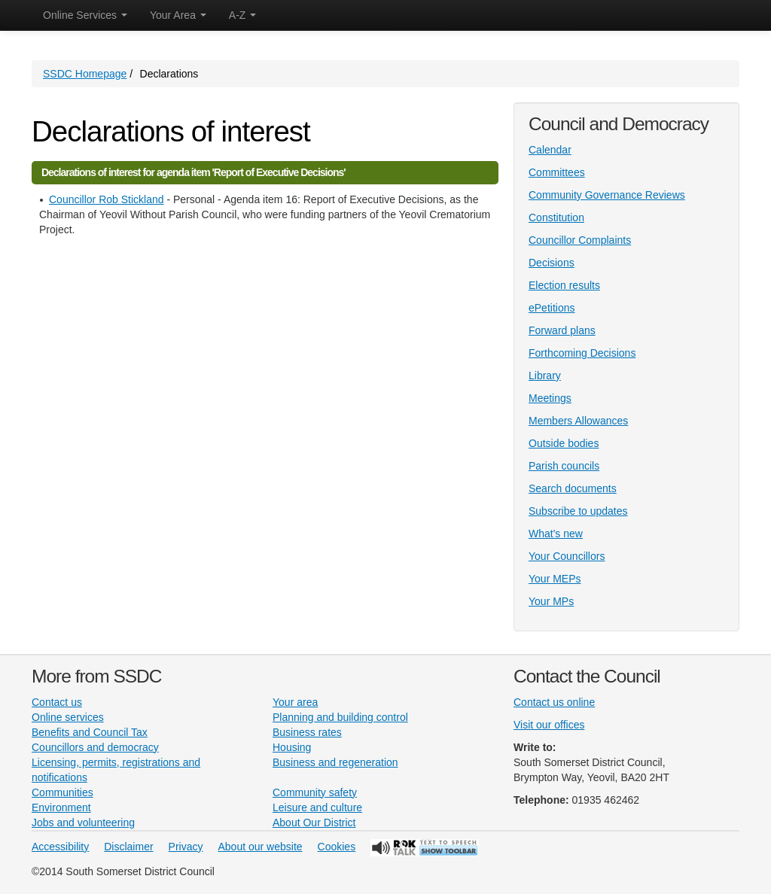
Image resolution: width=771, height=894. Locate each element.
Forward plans (562, 330)
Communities (62, 792)
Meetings (550, 398)
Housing (292, 747)
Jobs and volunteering (83, 822)
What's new (556, 534)
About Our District (314, 822)
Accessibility (60, 847)
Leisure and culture (317, 807)
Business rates (307, 732)
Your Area (178, 15)
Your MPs (551, 601)
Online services (68, 717)
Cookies (337, 847)
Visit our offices (548, 725)
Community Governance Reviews (607, 195)
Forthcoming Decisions (582, 353)
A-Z (242, 15)
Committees (557, 172)
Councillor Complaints (580, 240)
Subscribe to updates (578, 511)
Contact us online (554, 702)
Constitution (556, 217)
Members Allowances (578, 421)
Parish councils (564, 466)
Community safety (315, 792)
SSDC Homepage (84, 74)
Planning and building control (340, 717)
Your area (295, 702)
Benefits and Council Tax (90, 732)
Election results (564, 285)
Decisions (551, 263)
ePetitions (551, 308)
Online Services (85, 15)
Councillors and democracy (95, 747)
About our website (260, 847)
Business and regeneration (335, 762)
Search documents (573, 488)
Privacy (186, 847)
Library (545, 375)
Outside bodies (564, 443)
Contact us (57, 702)
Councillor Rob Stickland (106, 199)
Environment (61, 807)
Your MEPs (555, 579)
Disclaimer (128, 847)
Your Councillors (567, 556)
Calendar (550, 150)
